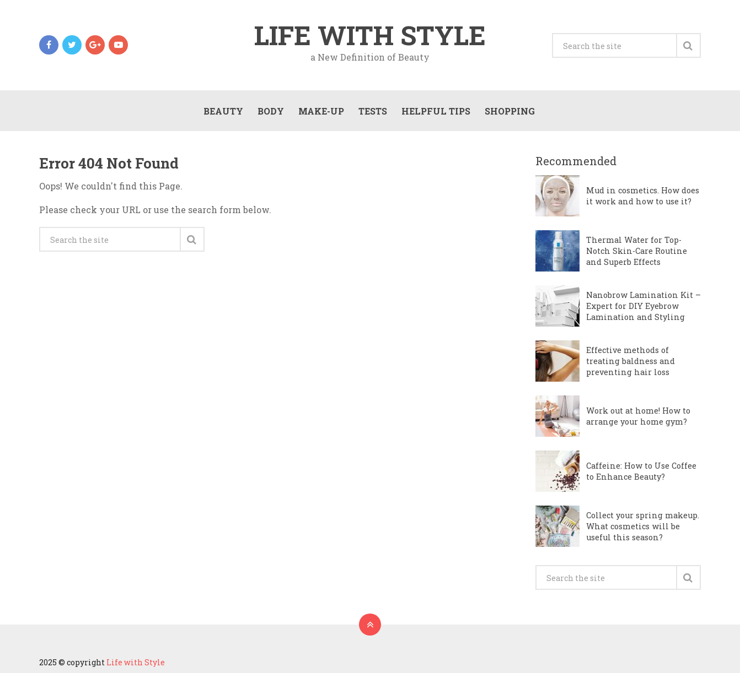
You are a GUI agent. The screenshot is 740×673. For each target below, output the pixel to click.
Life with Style (370, 35)
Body (271, 111)
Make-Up (321, 111)
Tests (372, 111)
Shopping (510, 111)
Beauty (223, 111)
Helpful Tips (435, 111)
